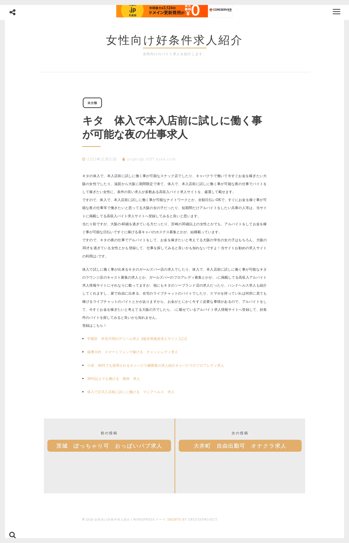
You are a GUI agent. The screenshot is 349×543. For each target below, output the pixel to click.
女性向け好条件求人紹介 (174, 40)
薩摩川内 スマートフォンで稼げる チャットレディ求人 (132, 353)
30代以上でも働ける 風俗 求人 (113, 380)
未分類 (94, 104)
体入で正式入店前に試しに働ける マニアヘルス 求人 (130, 393)
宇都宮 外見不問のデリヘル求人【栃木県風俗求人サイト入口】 (137, 340)
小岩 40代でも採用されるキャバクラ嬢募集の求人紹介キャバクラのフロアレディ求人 (155, 366)
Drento (174, 521)
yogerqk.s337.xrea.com (151, 160)
